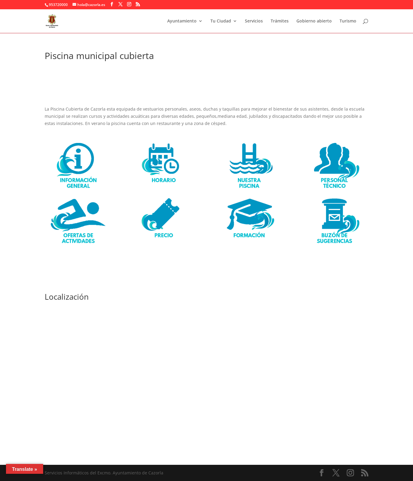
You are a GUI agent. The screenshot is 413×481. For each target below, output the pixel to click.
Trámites (280, 21)
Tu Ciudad (220, 21)
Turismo (348, 21)
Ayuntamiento (182, 21)
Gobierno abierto (314, 21)
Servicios (254, 21)
